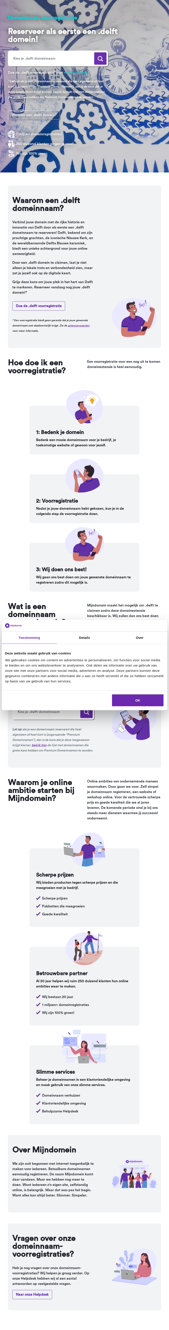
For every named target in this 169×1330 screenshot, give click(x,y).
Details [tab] (84, 637)
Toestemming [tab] (29, 637)
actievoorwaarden (79, 325)
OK (137, 700)
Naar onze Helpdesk (32, 1294)
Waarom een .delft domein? (34, 115)
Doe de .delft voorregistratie (39, 306)
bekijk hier (60, 91)
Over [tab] (139, 637)
